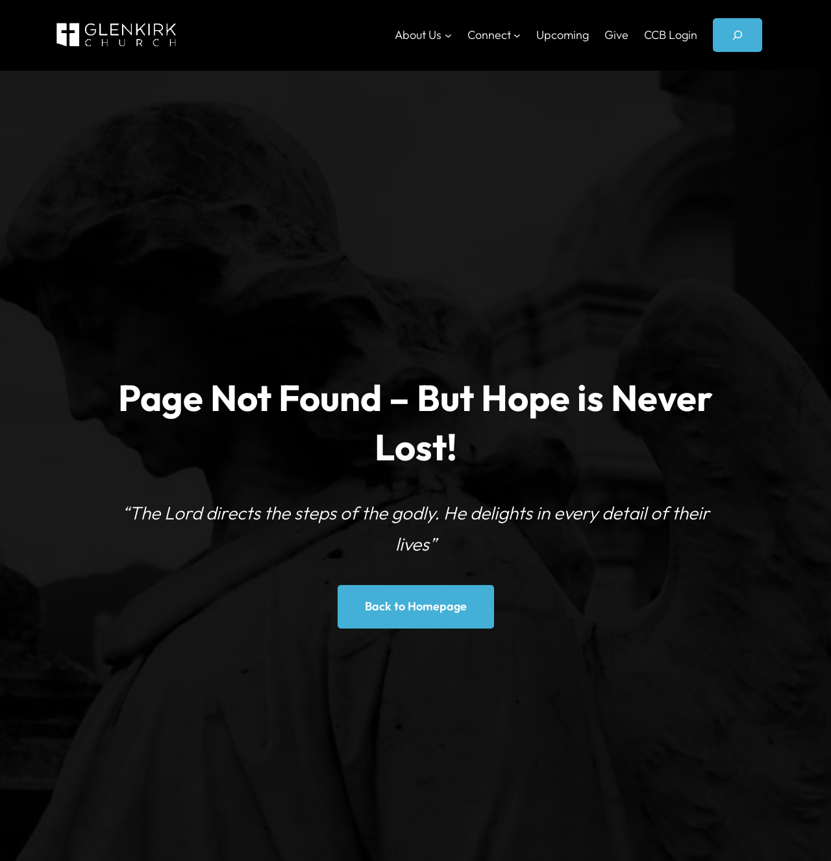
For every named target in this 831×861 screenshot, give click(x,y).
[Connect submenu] (517, 35)
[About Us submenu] (448, 35)
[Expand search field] (737, 35)
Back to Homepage (416, 606)
